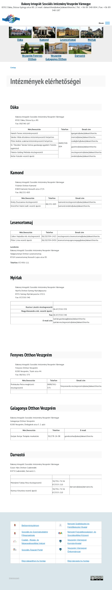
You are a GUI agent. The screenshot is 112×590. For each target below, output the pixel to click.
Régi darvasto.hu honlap (78, 561)
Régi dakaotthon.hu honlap (34, 561)
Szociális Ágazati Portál (32, 550)
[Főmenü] (103, 23)
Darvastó (80, 55)
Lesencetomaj (68, 39)
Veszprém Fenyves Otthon (32, 57)
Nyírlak (92, 39)
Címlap (13, 67)
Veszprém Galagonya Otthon (56, 57)
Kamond (44, 39)
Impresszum (14, 578)
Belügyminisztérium (30, 525)
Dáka (20, 39)
